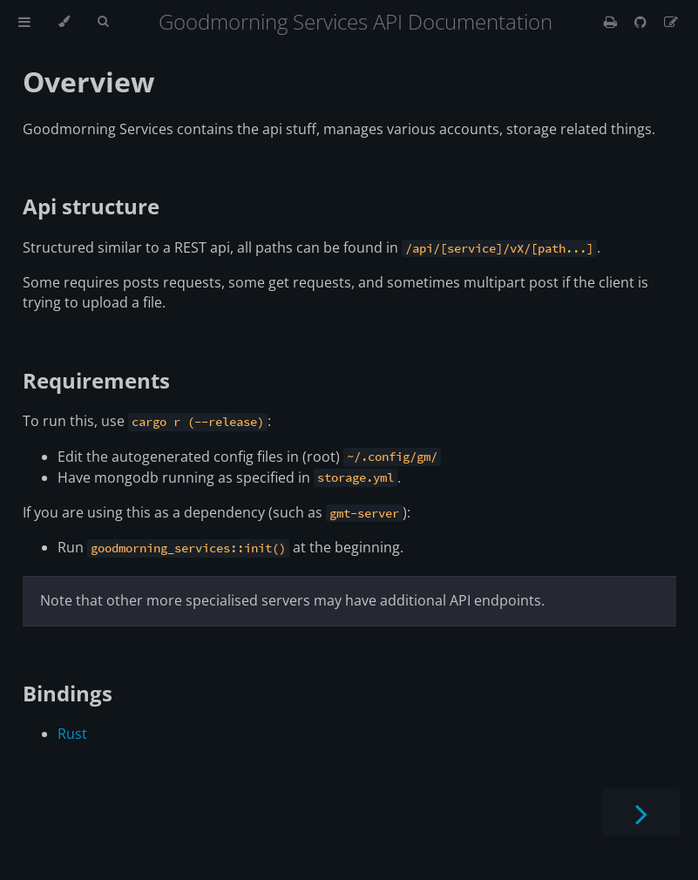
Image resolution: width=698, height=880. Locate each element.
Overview (88, 81)
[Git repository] (642, 21)
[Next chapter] (641, 812)
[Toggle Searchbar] (103, 22)
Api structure (91, 206)
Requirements (96, 380)
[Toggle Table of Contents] (24, 22)
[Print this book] (612, 21)
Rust (72, 733)
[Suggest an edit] (671, 21)
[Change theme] (64, 22)
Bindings (67, 693)
